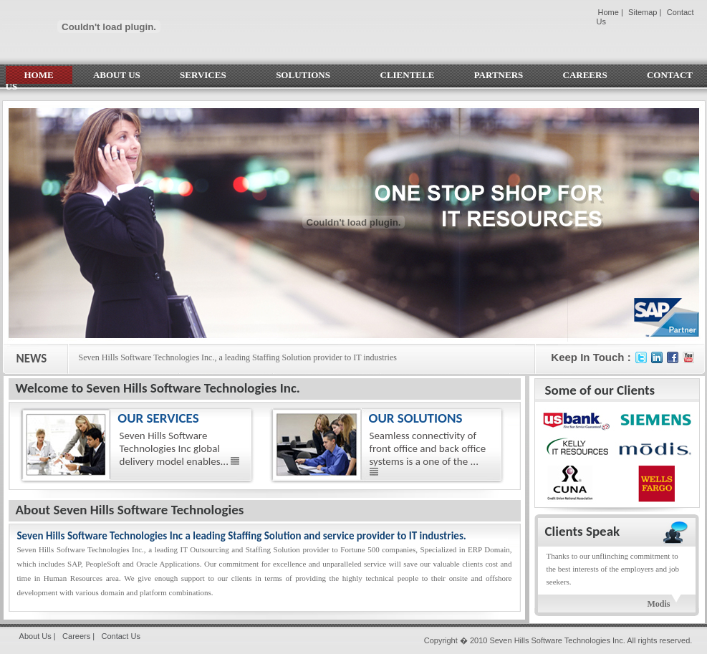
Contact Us (120, 636)
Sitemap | (644, 12)
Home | (610, 12)
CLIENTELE (407, 74)
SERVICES (208, 74)
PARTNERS (499, 74)
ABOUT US (116, 74)
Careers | (78, 636)
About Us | (37, 636)
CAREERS (585, 74)
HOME (39, 74)
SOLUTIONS (308, 74)
